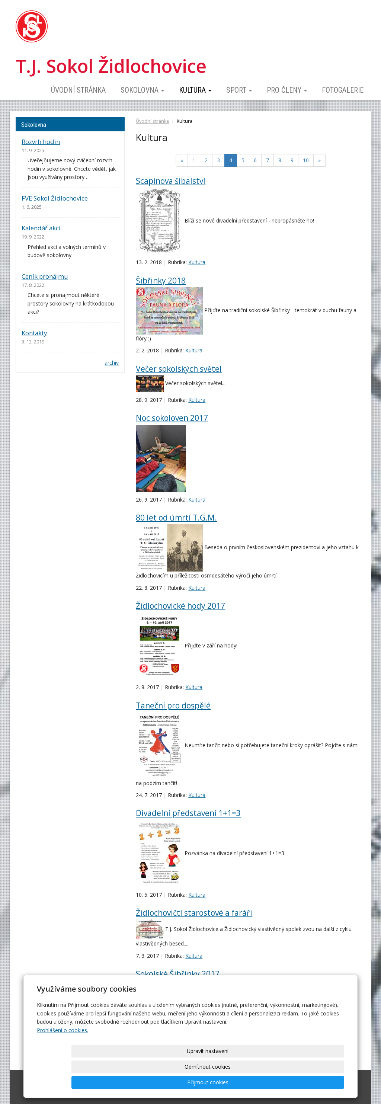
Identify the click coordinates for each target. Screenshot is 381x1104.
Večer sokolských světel (179, 369)
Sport (239, 90)
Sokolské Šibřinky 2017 (178, 974)
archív (112, 362)
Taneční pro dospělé (173, 705)
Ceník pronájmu (45, 276)
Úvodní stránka (78, 90)
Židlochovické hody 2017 (180, 606)
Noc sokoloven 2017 (172, 418)
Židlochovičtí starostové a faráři (194, 913)
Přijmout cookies (315, 1082)
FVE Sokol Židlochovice (55, 198)
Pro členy (287, 90)
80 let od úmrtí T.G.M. (176, 517)
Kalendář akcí (41, 228)
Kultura (195, 90)
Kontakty (34, 333)
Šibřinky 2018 (161, 280)
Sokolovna (142, 90)
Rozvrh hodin (41, 141)
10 (306, 160)
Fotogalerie (343, 90)
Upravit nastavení (193, 1082)
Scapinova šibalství (170, 181)
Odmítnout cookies (254, 1082)
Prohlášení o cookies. (62, 1061)
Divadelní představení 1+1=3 (188, 813)
